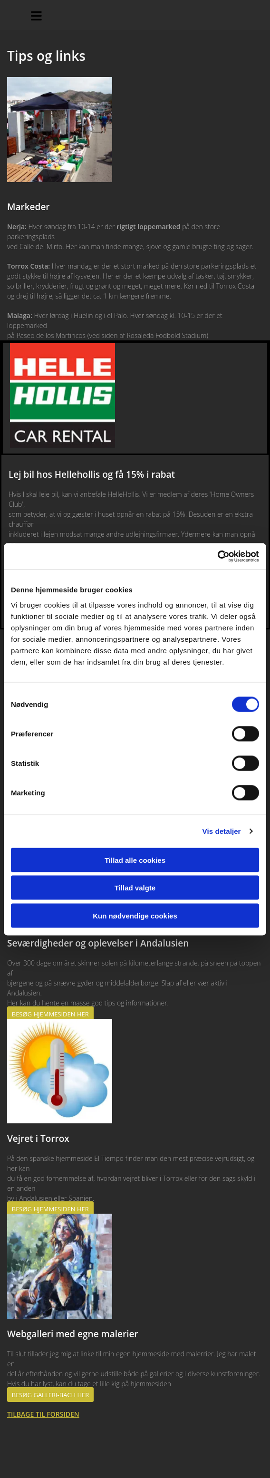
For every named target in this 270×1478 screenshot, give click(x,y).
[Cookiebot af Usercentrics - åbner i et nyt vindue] (217, 556)
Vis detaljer (221, 831)
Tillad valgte (135, 888)
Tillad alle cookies (135, 860)
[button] (50, 1013)
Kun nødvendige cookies (135, 915)
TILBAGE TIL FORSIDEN (43, 1414)
